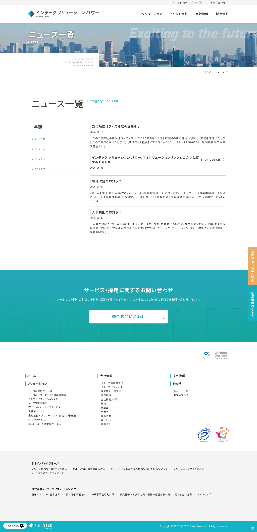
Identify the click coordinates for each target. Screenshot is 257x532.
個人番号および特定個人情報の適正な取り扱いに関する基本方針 (156, 494)
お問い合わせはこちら (252, 266)
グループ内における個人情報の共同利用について (139, 468)
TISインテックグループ (188, 2)
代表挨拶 (106, 395)
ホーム (31, 376)
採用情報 (222, 14)
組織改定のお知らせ (106, 181)
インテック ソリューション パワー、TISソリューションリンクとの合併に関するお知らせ (159, 160)
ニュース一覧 (181, 391)
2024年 (40, 159)
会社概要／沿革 (110, 399)
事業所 (105, 411)
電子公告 (106, 420)
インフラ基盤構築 (37, 403)
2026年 (40, 139)
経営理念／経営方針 (112, 391)
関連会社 (106, 424)
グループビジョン (111, 387)
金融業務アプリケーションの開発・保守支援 (52, 415)
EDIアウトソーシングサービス (44, 407)
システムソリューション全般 (43, 399)
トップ (208, 72)
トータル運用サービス (40, 391)
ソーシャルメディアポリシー (48, 472)
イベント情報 (179, 14)
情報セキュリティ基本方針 (46, 494)
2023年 (40, 169)
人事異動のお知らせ (106, 212)
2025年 (40, 149)
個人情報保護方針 (76, 494)
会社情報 (201, 14)
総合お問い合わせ (128, 316)
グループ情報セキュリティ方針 (49, 468)
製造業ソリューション (40, 411)
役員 (103, 403)
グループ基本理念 (112, 383)
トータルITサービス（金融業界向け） (48, 395)
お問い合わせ (218, 2)
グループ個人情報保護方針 (89, 468)
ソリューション (152, 14)
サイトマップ (204, 494)
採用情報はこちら (252, 304)
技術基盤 (106, 416)
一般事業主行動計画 (103, 494)
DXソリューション (37, 419)
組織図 (105, 407)
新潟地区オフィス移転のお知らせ (116, 126)
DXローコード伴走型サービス (44, 423)
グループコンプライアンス (189, 468)
